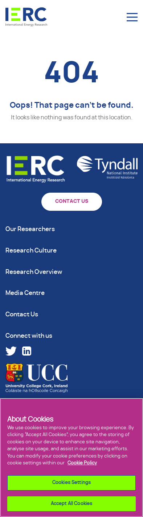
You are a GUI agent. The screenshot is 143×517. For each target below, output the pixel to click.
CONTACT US (71, 201)
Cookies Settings (71, 484)
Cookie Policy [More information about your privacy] (82, 465)
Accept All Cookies (71, 505)
